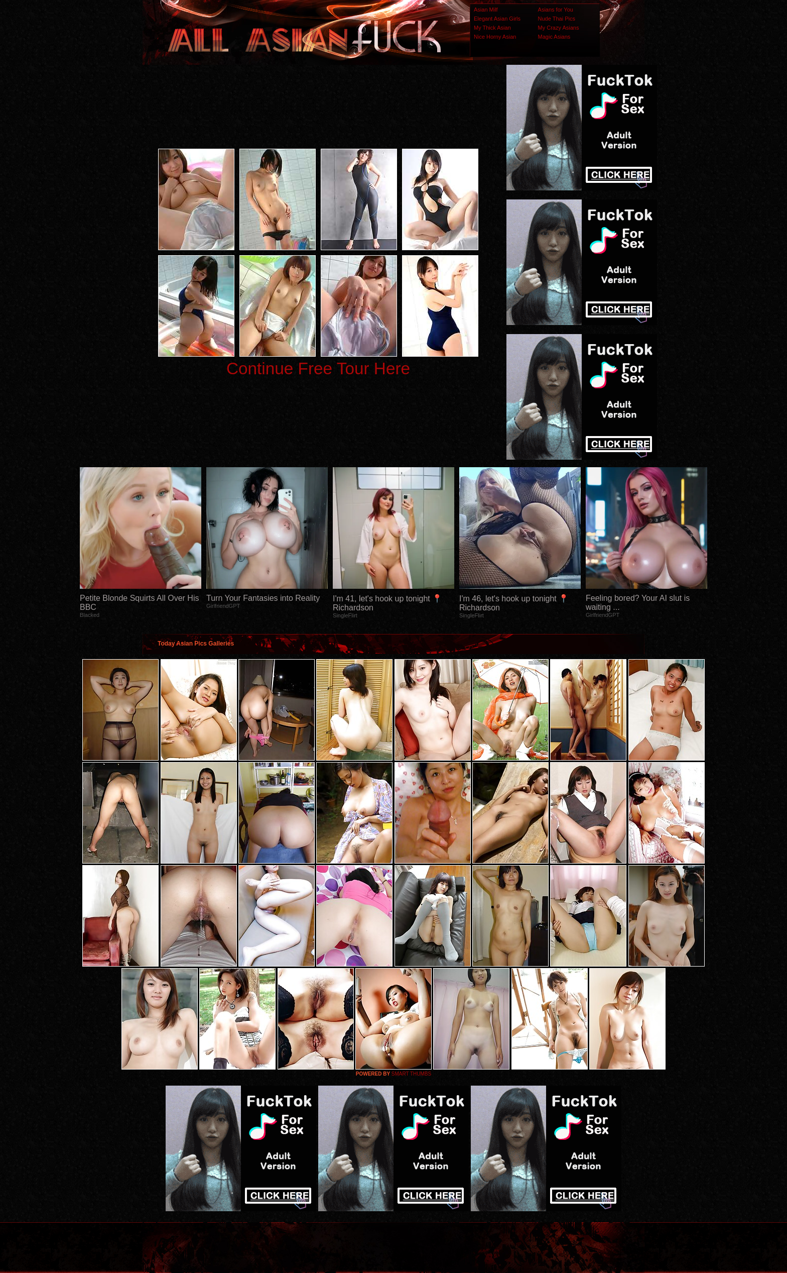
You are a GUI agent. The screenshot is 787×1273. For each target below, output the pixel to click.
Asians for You (555, 10)
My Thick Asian (492, 28)
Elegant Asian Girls (497, 19)
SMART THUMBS (411, 1074)
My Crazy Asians (558, 28)
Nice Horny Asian (495, 37)
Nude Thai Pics (556, 19)
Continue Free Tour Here (318, 368)
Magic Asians (554, 37)
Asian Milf (486, 10)
